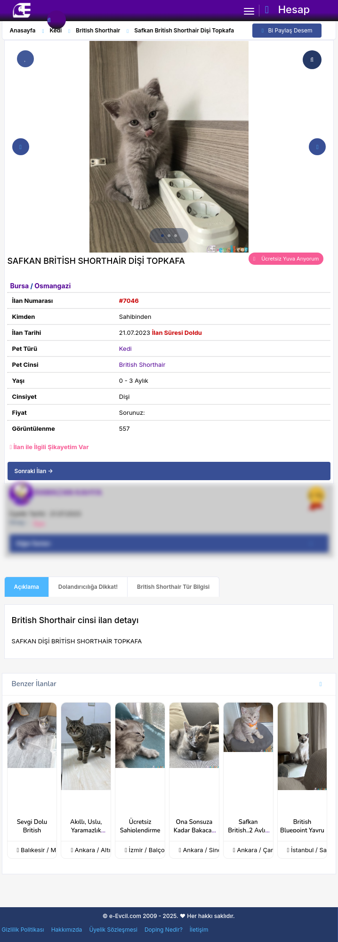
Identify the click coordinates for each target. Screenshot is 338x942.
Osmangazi (52, 286)
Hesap (287, 9)
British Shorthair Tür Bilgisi (173, 586)
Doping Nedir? (164, 929)
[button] (162, 235)
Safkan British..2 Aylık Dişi (248, 830)
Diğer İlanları (168, 543)
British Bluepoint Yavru (302, 826)
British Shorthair (142, 364)
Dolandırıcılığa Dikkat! (88, 586)
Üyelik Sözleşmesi (113, 929)
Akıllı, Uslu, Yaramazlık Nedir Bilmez (86, 830)
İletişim (199, 929)
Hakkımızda (66, 929)
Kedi (125, 348)
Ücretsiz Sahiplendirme (140, 826)
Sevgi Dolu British (32, 826)
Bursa (20, 286)
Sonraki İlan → (34, 471)
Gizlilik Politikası (23, 929)
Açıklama (26, 586)
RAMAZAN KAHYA (68, 492)
